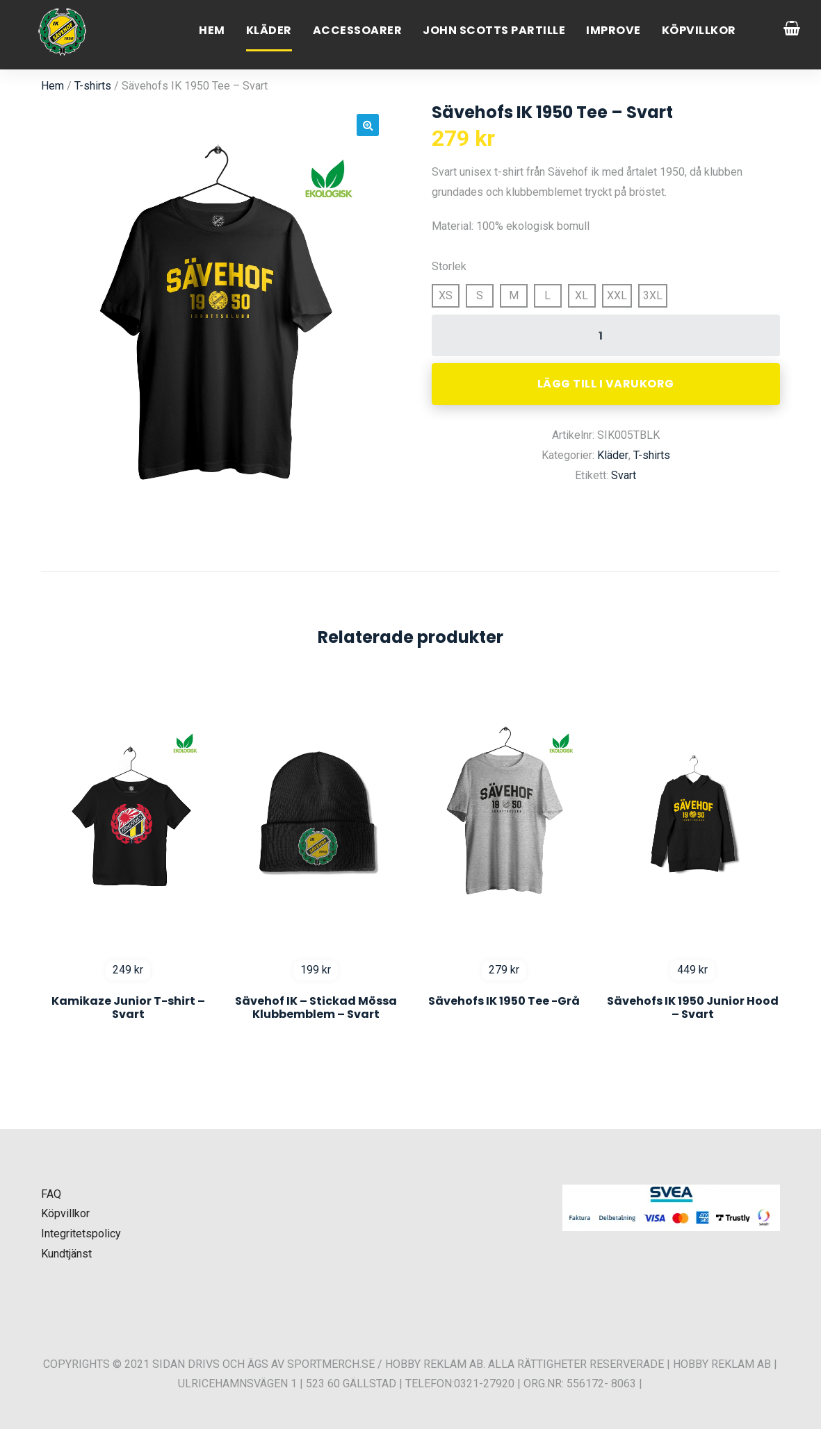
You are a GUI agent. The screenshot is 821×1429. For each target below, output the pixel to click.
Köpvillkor (699, 30)
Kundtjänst (66, 1253)
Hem (212, 30)
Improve (613, 30)
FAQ (51, 1194)
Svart (623, 475)
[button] (368, 125)
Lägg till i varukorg (605, 384)
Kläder (269, 30)
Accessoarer (358, 30)
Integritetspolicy (81, 1233)
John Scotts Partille (494, 30)
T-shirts (92, 85)
